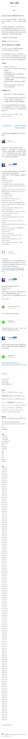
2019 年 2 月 (4, 526)
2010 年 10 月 (5, 630)
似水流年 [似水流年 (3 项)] (4, 409)
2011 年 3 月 (4, 622)
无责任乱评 (4, 448)
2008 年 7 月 (4, 666)
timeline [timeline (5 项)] (23, 405)
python (3, 116)
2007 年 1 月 (4, 690)
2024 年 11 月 (5, 475)
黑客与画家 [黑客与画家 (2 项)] (18, 411)
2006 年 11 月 (5, 694)
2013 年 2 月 (4, 582)
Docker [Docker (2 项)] (23, 395)
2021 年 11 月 (5, 504)
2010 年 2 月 (4, 641)
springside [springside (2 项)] (7, 405)
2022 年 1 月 (4, 500)
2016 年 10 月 (5, 553)
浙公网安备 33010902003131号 (9, 734)
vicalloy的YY (4, 435)
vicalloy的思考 (5, 439)
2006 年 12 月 (5, 692)
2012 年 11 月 (5, 588)
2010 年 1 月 (4, 643)
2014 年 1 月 (4, 579)
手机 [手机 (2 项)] (9, 409)
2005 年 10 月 (5, 714)
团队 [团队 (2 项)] (7, 409)
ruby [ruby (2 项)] (23, 402)
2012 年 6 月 (4, 597)
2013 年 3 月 (4, 581)
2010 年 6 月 (4, 635)
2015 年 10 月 (5, 566)
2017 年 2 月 (4, 548)
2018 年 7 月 (4, 531)
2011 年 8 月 (4, 615)
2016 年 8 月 (4, 557)
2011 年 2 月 (4, 624)
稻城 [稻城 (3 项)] (17, 409)
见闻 (3, 454)
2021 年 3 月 (4, 513)
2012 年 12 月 (5, 586)
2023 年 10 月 (5, 482)
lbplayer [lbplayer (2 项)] (23, 398)
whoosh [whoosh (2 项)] (6, 407)
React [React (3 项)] (20, 402)
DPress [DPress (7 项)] (4, 399)
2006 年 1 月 (4, 708)
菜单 (14, 10)
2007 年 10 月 (5, 681)
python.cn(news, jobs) (13, 306)
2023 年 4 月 (4, 491)
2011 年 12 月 (5, 608)
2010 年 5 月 (4, 637)
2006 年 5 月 (4, 701)
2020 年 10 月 (5, 517)
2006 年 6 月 (4, 699)
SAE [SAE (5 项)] (3, 405)
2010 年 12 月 (5, 626)
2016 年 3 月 (4, 562)
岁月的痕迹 (4, 446)
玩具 (3, 450)
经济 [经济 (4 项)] (22, 409)
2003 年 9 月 (4, 719)
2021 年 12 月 (5, 502)
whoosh (8, 116)
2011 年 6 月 (4, 619)
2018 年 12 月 (5, 529)
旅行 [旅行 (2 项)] (14, 409)
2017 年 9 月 (4, 539)
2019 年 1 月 (4, 528)
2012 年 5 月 (4, 599)
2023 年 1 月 (4, 493)
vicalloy (10, 164)
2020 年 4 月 (4, 519)
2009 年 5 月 (4, 652)
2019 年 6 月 (4, 524)
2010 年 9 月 (4, 632)
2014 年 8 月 (4, 573)
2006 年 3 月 (4, 705)
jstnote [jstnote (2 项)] (13, 398)
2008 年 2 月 (4, 674)
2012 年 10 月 (5, 590)
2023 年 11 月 (5, 480)
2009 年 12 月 (5, 644)
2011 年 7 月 (4, 617)
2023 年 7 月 (4, 486)
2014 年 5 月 (4, 575)
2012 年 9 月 (4, 591)
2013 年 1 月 (4, 584)
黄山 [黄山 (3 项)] (15, 411)
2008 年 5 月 (4, 670)
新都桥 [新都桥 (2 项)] (12, 409)
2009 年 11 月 (5, 646)
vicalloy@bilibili (5, 382)
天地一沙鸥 (14, 3)
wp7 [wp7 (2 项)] (14, 407)
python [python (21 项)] (10, 402)
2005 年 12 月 (5, 710)
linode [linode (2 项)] (3, 402)
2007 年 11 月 (5, 679)
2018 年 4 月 (4, 535)
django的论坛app (7, 125)
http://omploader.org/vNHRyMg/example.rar (13, 268)
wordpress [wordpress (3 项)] (10, 407)
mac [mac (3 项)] (6, 402)
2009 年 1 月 (4, 657)
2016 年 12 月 (5, 551)
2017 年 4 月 (4, 544)
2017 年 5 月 (4, 542)
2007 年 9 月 (4, 683)
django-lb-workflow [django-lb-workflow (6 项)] (15, 396)
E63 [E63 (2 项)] (7, 398)
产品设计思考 (5, 443)
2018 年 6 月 (4, 533)
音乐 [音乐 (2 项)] (12, 411)
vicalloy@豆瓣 (5, 380)
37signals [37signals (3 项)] (4, 392)
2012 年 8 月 (4, 593)
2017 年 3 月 (4, 546)
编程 (16, 114)
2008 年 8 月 (4, 664)
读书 (3, 455)
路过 (3, 457)
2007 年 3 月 (4, 686)
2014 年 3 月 (4, 577)
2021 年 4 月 (4, 511)
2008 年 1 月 (4, 675)
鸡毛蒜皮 (4, 461)
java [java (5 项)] (10, 399)
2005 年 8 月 (4, 717)
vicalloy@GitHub (5, 378)
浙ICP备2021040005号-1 (7, 725)
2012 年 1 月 (4, 606)
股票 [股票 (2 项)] (6, 411)
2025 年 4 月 (4, 469)
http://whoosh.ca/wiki (12, 41)
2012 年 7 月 (4, 595)
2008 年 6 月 (4, 668)
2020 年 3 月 (4, 520)
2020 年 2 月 (4, 522)
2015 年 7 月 (4, 568)
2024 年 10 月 (5, 477)
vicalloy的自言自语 (6, 441)
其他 (3, 445)
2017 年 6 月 (4, 540)
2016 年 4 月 (4, 560)
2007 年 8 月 (4, 685)
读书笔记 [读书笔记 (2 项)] (9, 411)
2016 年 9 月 (4, 555)
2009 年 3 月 (4, 655)
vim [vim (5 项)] (3, 407)
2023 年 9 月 (4, 484)
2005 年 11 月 (5, 712)
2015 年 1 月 (4, 570)
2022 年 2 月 (4, 498)
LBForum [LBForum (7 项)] (18, 399)
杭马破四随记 (5, 429)
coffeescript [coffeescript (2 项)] (15, 392)
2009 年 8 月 (4, 648)
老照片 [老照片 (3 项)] (3, 411)
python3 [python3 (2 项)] (16, 402)
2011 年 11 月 (5, 610)
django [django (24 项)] (5, 395)
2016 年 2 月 (4, 564)
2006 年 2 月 (4, 706)
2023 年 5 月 (4, 489)
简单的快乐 (11, 321)
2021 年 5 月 (4, 509)
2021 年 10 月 (5, 506)
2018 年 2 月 (4, 537)
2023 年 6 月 (4, 488)
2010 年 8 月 (4, 633)
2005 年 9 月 (4, 716)
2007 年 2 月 (4, 688)
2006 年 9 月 (4, 697)
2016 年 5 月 (4, 559)
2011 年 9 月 (4, 613)
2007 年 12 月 (5, 677)
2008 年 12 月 (5, 659)
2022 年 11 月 (5, 497)
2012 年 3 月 (4, 602)
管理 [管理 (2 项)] (19, 409)
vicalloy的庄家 (5, 437)
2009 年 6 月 (4, 650)
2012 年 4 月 (4, 601)
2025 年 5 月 (4, 467)
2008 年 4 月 (4, 672)
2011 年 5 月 (4, 621)
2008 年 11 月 (5, 661)
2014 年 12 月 (5, 571)
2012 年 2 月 (4, 604)
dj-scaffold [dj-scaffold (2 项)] (21, 392)
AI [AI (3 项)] (6, 392)
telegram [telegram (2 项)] (11, 405)
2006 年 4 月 (4, 703)
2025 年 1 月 (4, 473)
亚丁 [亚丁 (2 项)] (22, 407)
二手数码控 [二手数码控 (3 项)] (18, 407)
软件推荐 (4, 459)
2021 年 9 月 (4, 508)
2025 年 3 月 (4, 471)
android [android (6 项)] (10, 392)
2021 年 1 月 (4, 515)
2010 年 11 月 (5, 628)
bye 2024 (4, 427)
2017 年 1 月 (4, 550)
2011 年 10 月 (5, 612)
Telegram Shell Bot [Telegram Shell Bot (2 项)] (16, 405)
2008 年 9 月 (4, 663)
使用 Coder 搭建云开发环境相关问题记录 (10, 422)
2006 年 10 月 (5, 695)
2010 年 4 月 (4, 639)
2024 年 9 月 (4, 478)
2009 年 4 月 (4, 653)
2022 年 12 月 (5, 495)
